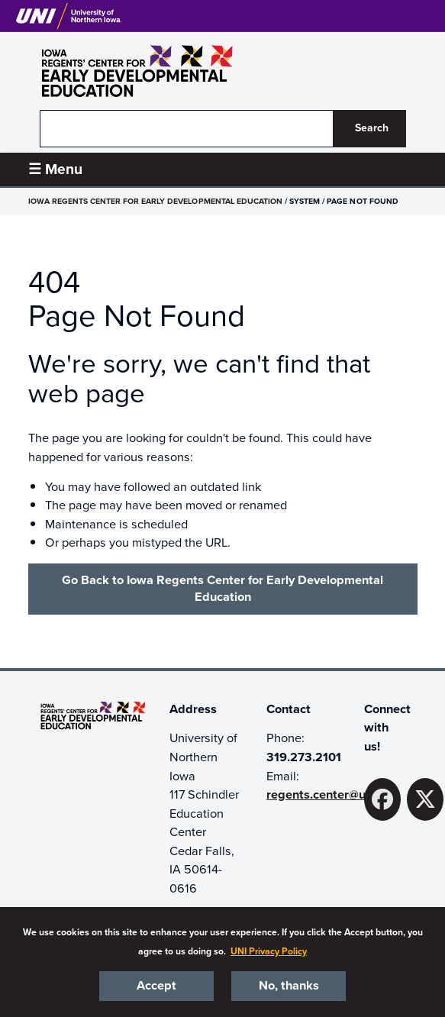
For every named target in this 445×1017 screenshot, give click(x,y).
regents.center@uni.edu (333, 794)
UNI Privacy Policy (269, 951)
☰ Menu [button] (55, 169)
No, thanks (289, 985)
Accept (156, 985)
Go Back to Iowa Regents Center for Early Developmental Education (222, 589)
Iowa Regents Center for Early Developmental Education (155, 201)
